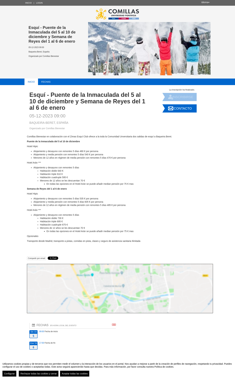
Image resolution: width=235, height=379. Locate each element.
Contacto (183, 108)
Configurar (9, 373)
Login (39, 3)
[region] (117, 368)
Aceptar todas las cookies (75, 373)
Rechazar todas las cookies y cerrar (38, 373)
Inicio (28, 3)
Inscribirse (182, 97)
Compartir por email (36, 258)
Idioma (205, 2)
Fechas (46, 82)
